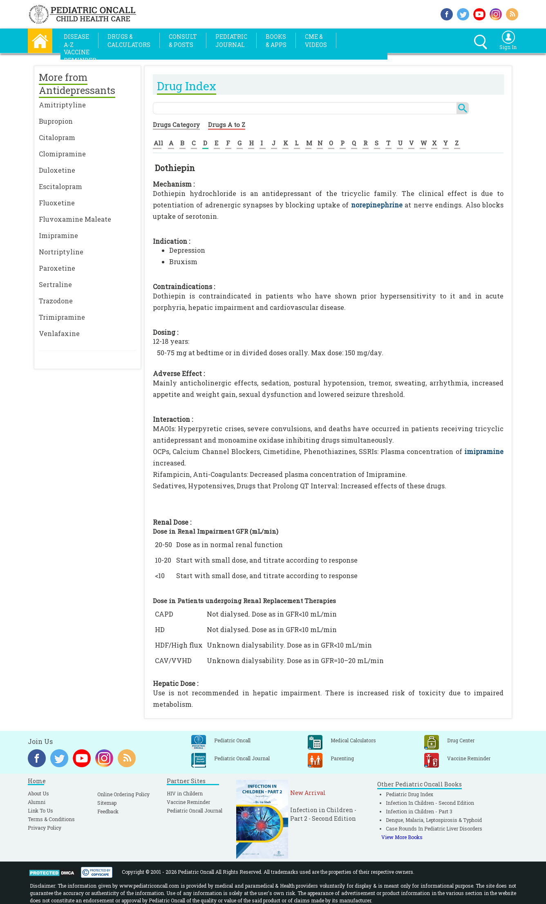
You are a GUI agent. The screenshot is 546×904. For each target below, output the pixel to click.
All (158, 143)
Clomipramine (62, 153)
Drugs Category (176, 124)
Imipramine (58, 235)
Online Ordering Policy (123, 794)
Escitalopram (60, 186)
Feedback (108, 811)
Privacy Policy (44, 827)
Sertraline (55, 284)
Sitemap (106, 802)
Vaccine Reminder (188, 802)
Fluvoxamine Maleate (75, 219)
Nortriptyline (61, 251)
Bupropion (56, 121)
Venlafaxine (59, 333)
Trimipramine (62, 317)
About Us (38, 793)
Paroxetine (57, 268)
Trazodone (56, 300)
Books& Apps (276, 41)
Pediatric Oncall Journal (194, 810)
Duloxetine (57, 170)
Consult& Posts (183, 41)
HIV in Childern (185, 793)
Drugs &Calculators (128, 41)
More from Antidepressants (77, 84)
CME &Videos (316, 41)
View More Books (402, 837)
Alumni (36, 802)
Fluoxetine (57, 202)
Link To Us (40, 810)
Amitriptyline (62, 104)
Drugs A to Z (226, 124)
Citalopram (57, 137)
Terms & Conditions (51, 819)
